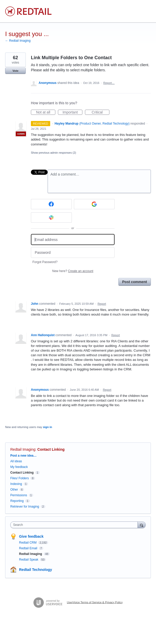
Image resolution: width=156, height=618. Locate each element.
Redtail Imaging (22, 449)
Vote (15, 70)
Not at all (45, 112)
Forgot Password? (44, 262)
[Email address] (73, 239)
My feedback (19, 467)
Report (102, 303)
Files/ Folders (19, 478)
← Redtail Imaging (18, 40)
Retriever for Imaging (24, 506)
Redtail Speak (29, 559)
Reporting (17, 501)
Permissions (18, 495)
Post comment (134, 282)
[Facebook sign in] (51, 204)
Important (72, 112)
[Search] (141, 524)
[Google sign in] (94, 204)
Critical (100, 112)
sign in (47, 427)
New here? (72, 271)
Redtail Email (28, 548)
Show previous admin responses (53, 152)
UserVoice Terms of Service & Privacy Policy (95, 602)
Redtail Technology (35, 570)
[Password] (73, 252)
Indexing (16, 484)
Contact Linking (51, 449)
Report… (109, 82)
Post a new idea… (23, 455)
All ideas (16, 461)
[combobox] (75, 525)
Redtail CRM (28, 542)
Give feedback (31, 536)
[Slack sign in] (51, 217)
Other (14, 489)
